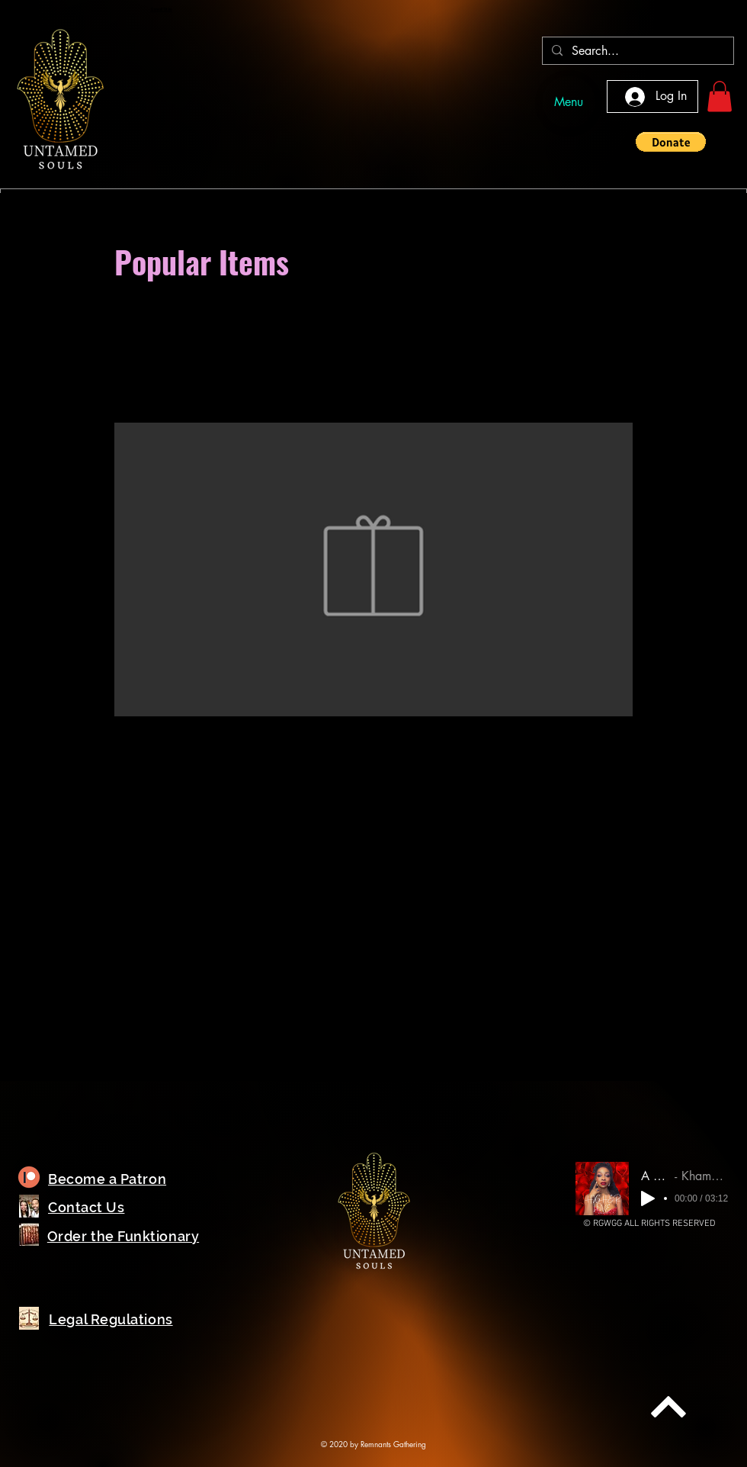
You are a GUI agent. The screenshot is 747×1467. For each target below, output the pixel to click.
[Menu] (568, 102)
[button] (720, 96)
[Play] (648, 1198)
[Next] (668, 1406)
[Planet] (29, 1177)
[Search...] (636, 51)
